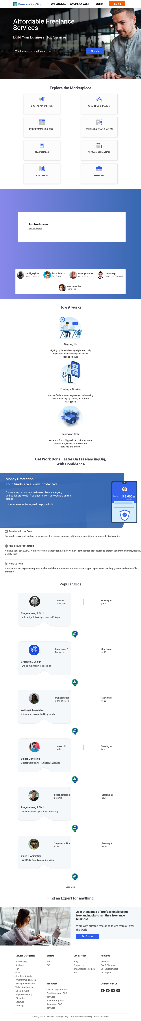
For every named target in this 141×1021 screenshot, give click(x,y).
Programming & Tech (25, 980)
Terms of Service (101, 1016)
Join (117, 3)
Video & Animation (24, 987)
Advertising (21, 961)
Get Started (88, 936)
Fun (17, 969)
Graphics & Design (24, 976)
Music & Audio (22, 991)
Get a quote (106, 972)
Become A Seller (79, 3)
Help (48, 961)
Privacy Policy (86, 1016)
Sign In (99, 3)
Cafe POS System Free (57, 989)
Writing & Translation (25, 983)
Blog (76, 961)
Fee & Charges (108, 965)
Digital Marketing (23, 994)
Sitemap (19, 1005)
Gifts (17, 972)
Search (95, 51)
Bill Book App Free (55, 1000)
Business (19, 965)
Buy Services (58, 3)
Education (20, 998)
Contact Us (79, 965)
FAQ (48, 965)
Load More (70, 887)
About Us (105, 961)
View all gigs (35, 228)
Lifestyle (19, 1002)
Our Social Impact (109, 969)
